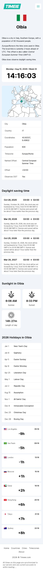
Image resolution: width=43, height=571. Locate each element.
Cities (24, 548)
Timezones (34, 548)
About (21, 552)
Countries (15, 548)
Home (6, 548)
